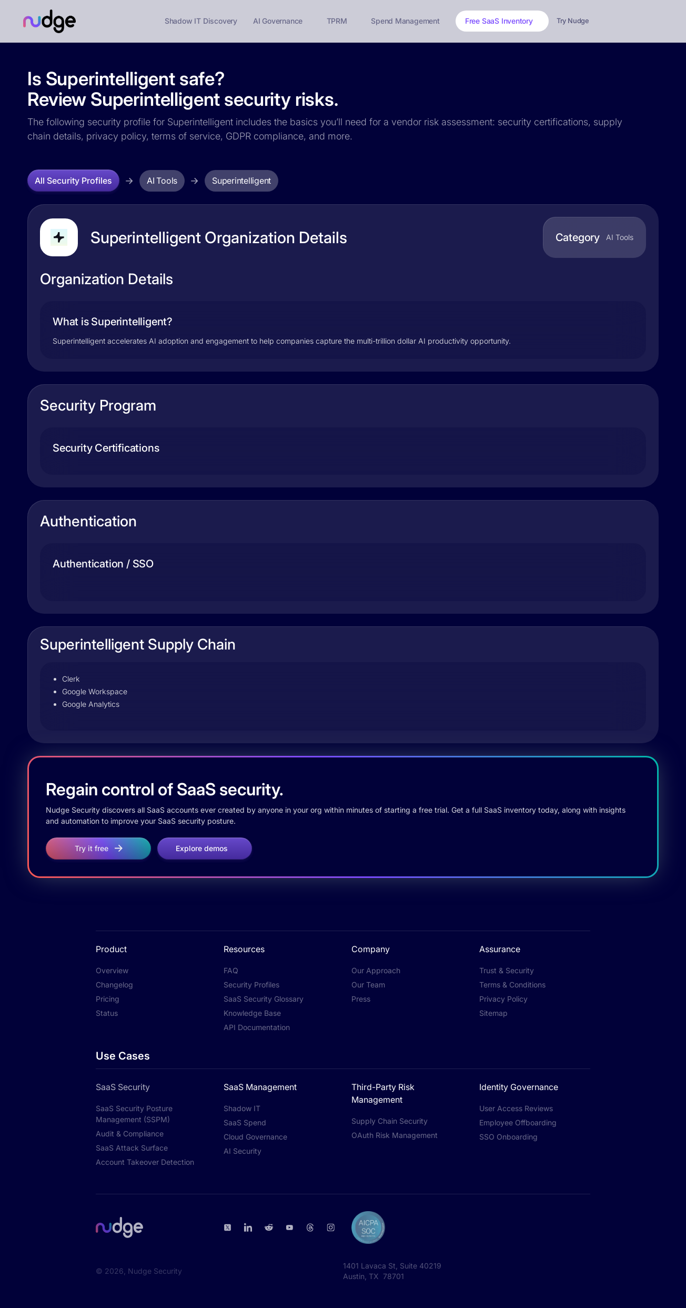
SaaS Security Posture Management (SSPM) (134, 1114)
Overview (112, 970)
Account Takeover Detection (145, 1161)
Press (360, 998)
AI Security (242, 1150)
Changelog (114, 984)
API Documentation (257, 1027)
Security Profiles (251, 984)
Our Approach (375, 970)
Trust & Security (506, 970)
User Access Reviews (516, 1108)
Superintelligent (241, 180)
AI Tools (162, 180)
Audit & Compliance (130, 1133)
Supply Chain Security (389, 1120)
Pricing (107, 998)
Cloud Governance (255, 1136)
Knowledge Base (252, 1013)
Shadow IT (242, 1108)
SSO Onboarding (508, 1136)
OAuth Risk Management (394, 1135)
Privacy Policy (503, 998)
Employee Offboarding (518, 1122)
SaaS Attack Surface (132, 1147)
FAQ (231, 970)
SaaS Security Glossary (264, 998)
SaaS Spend (245, 1122)
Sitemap (493, 1013)
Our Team (368, 984)
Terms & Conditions (512, 984)
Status (107, 1013)
